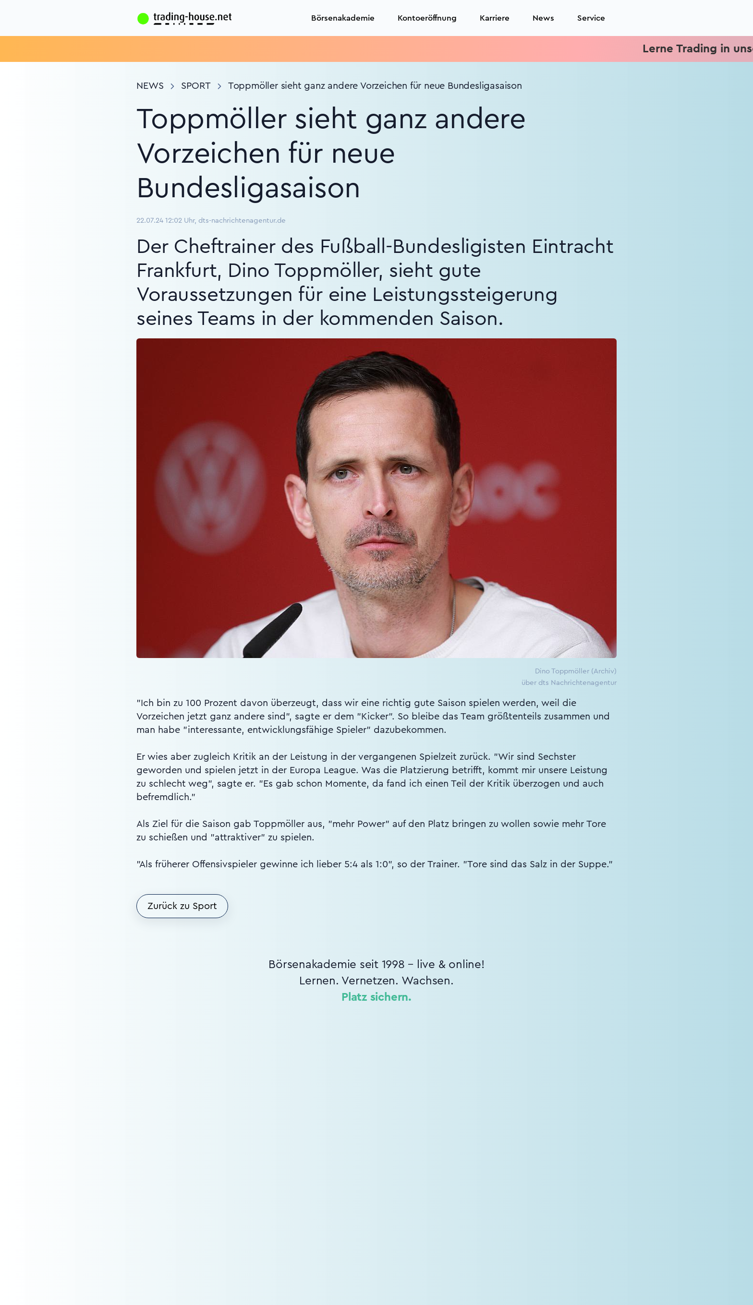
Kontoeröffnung (427, 18)
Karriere (495, 18)
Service (591, 18)
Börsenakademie (343, 18)
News (543, 18)
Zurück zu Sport (182, 906)
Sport (196, 86)
